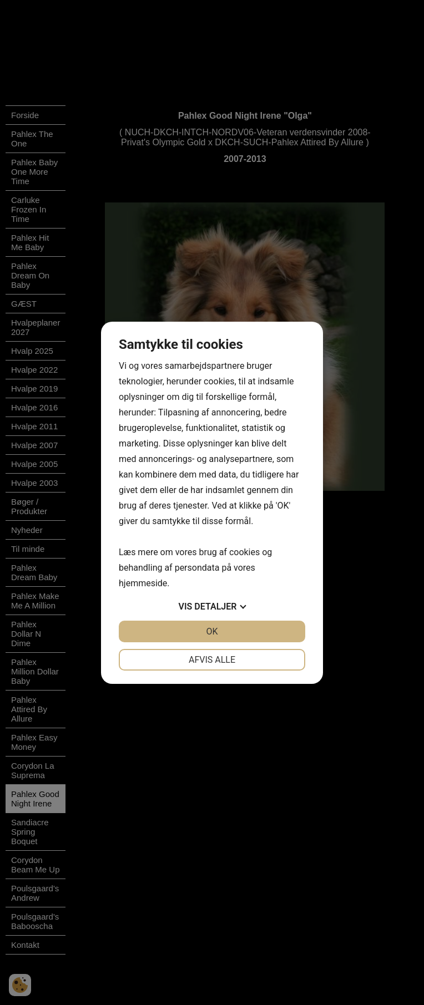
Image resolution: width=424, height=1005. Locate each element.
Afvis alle (212, 659)
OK (212, 631)
